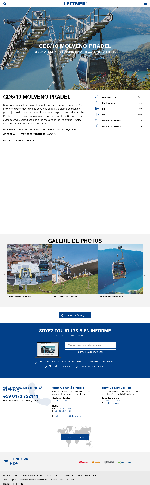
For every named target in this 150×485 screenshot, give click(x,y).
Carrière (69, 476)
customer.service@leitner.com (67, 416)
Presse (58, 476)
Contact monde (75, 437)
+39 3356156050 (65, 408)
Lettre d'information (86, 476)
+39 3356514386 (63, 411)
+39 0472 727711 (62, 400)
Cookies (70, 480)
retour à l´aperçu (76, 315)
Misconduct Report (57, 480)
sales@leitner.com (111, 403)
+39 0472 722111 (20, 396)
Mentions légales (9, 480)
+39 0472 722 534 (111, 400)
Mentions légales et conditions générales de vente (28, 476)
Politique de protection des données (33, 480)
